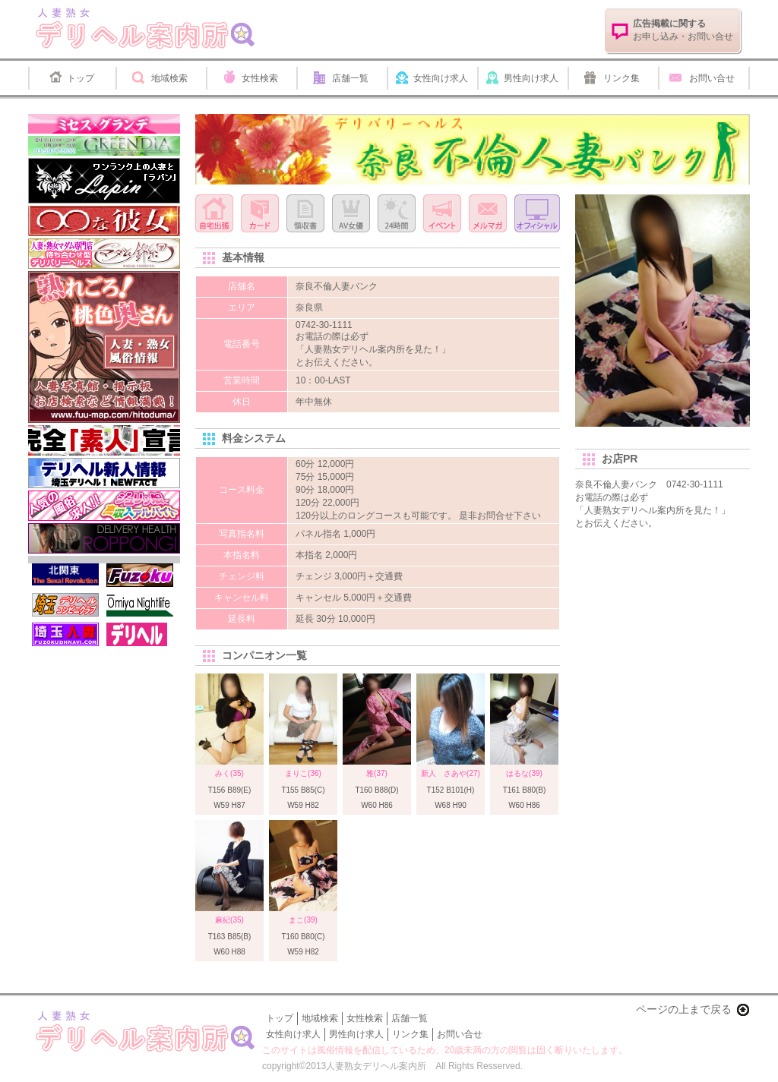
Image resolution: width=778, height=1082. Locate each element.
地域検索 (169, 78)
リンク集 (621, 78)
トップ (80, 78)
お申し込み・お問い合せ (683, 30)
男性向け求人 (531, 78)
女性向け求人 (440, 78)
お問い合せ (712, 78)
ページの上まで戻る (684, 1009)
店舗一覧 (350, 78)
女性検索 (260, 78)
